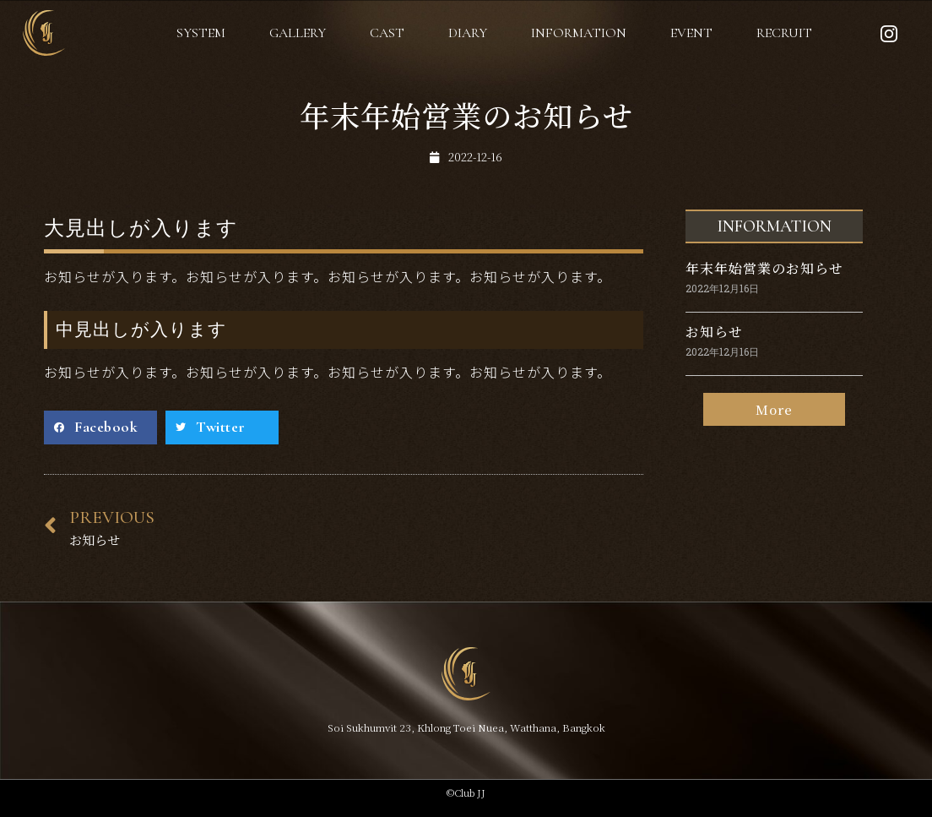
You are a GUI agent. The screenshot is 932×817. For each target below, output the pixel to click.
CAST (387, 33)
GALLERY (297, 33)
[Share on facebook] (100, 427)
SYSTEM (200, 33)
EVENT (691, 33)
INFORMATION (578, 33)
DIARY (467, 33)
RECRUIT (784, 33)
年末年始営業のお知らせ (764, 268)
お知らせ (714, 331)
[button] (774, 410)
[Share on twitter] (222, 427)
